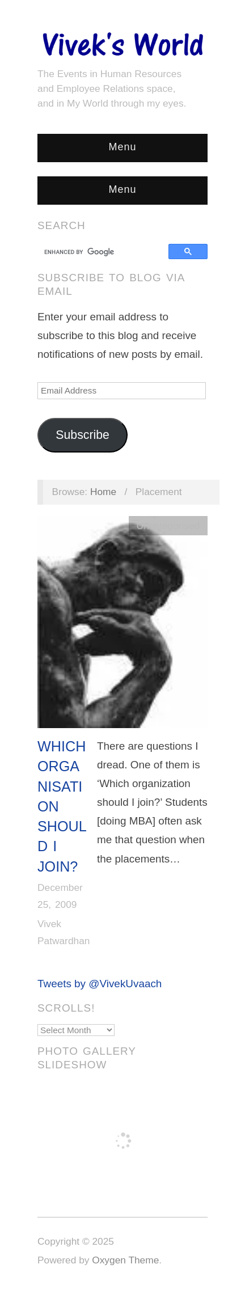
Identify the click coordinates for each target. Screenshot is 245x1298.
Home (103, 491)
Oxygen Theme (125, 1260)
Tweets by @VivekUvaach (99, 984)
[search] (104, 251)
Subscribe (82, 435)
